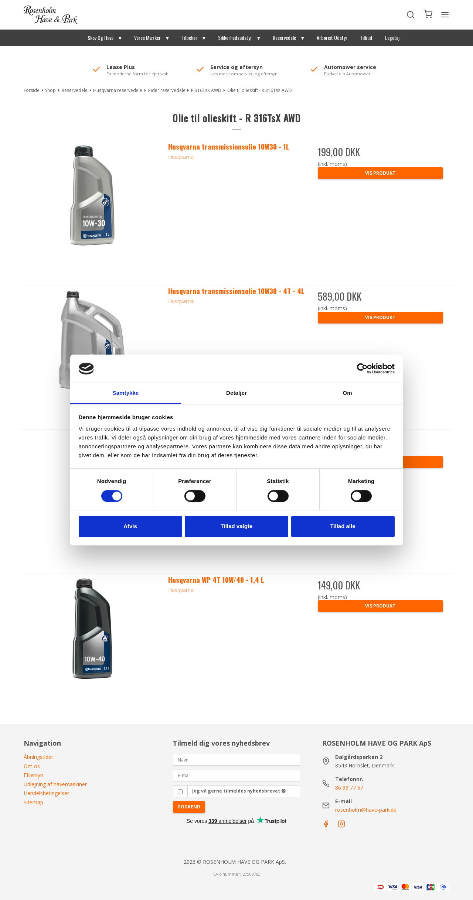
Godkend (188, 807)
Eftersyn (33, 774)
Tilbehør (189, 37)
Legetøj (392, 37)
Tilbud (366, 37)
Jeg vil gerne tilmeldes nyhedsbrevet (239, 791)
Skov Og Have (100, 37)
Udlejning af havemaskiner (55, 784)
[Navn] (236, 759)
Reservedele (284, 37)
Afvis (130, 526)
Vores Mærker (147, 37)
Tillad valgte (236, 526)
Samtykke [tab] (126, 393)
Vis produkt (380, 173)
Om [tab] (347, 393)
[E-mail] (236, 774)
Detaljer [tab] (236, 393)
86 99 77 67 (349, 787)
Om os (32, 766)
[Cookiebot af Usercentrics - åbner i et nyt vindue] (362, 368)
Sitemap (33, 802)
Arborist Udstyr (332, 37)
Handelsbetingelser (46, 793)
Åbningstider (38, 756)
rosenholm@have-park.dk (365, 809)
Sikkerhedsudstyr (235, 37)
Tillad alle (342, 526)
